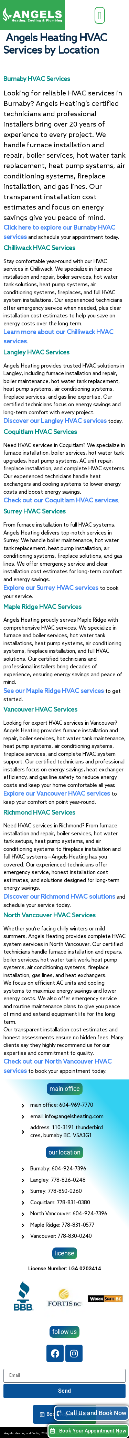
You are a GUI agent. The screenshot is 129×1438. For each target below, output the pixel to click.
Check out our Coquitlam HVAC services (60, 500)
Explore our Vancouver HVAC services (56, 794)
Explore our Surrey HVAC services (50, 588)
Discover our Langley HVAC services (55, 421)
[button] (100, 15)
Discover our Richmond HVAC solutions (59, 897)
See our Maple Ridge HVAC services (53, 691)
